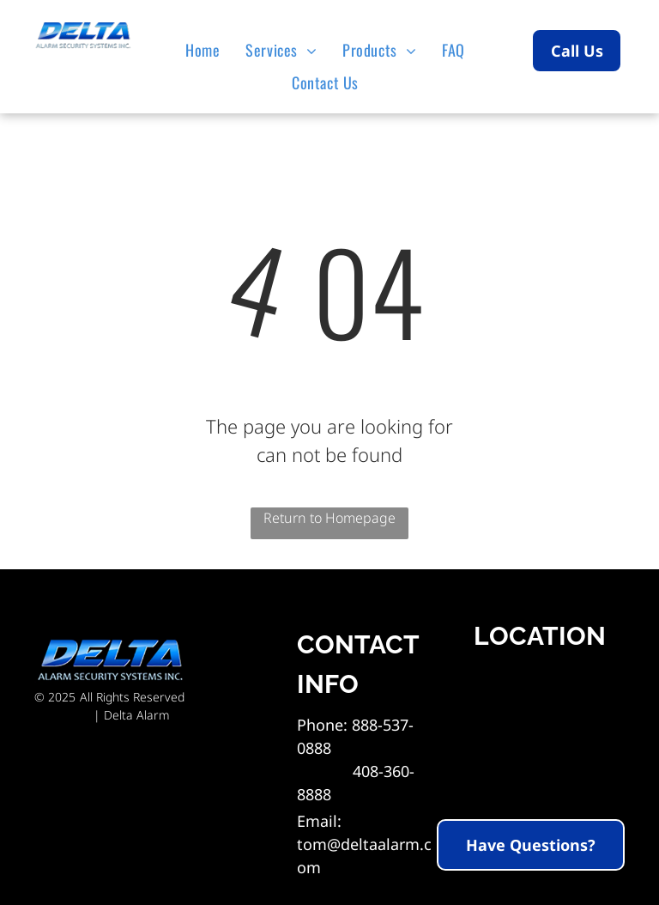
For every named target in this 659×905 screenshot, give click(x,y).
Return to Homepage (329, 517)
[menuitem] (207, 49)
